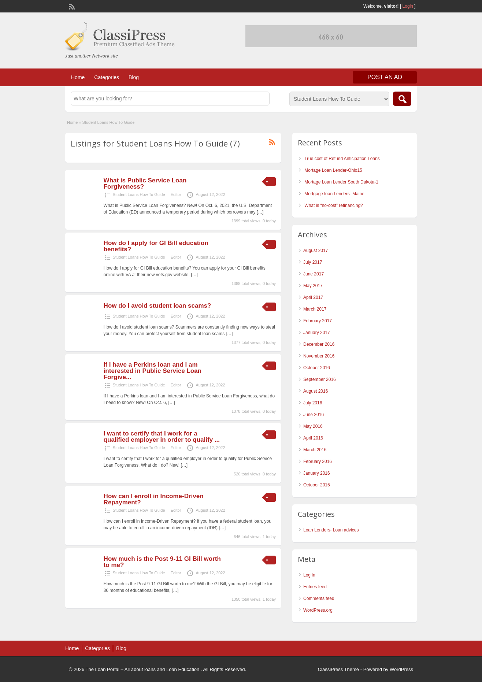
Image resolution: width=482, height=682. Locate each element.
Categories (106, 77)
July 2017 (312, 262)
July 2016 (312, 402)
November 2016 (318, 356)
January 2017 (316, 332)
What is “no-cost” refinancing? (333, 205)
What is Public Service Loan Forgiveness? (145, 183)
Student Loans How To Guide (139, 194)
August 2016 (315, 391)
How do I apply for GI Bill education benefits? (156, 246)
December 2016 (318, 344)
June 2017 (313, 274)
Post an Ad (384, 77)
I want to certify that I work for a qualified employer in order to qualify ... (162, 436)
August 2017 (315, 250)
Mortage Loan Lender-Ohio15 (333, 170)
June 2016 (313, 414)
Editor (176, 194)
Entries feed (315, 586)
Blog (134, 77)
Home (78, 77)
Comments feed (318, 598)
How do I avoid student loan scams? (157, 305)
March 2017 (314, 309)
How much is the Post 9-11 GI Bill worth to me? (162, 561)
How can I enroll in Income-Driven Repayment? (154, 499)
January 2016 (316, 473)
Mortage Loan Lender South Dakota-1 (341, 182)
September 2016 (319, 379)
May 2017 (313, 285)
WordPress (401, 669)
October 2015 (316, 485)
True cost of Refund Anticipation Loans (342, 158)
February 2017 (317, 320)
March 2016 (314, 449)
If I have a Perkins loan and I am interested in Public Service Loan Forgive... (152, 371)
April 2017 (313, 297)
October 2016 (316, 367)
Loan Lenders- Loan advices (331, 530)
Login (408, 6)
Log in (309, 575)
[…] (260, 212)
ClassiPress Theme (338, 669)
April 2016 (313, 438)
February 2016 (317, 461)
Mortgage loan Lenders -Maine (334, 193)
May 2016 (313, 426)
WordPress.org (318, 610)
